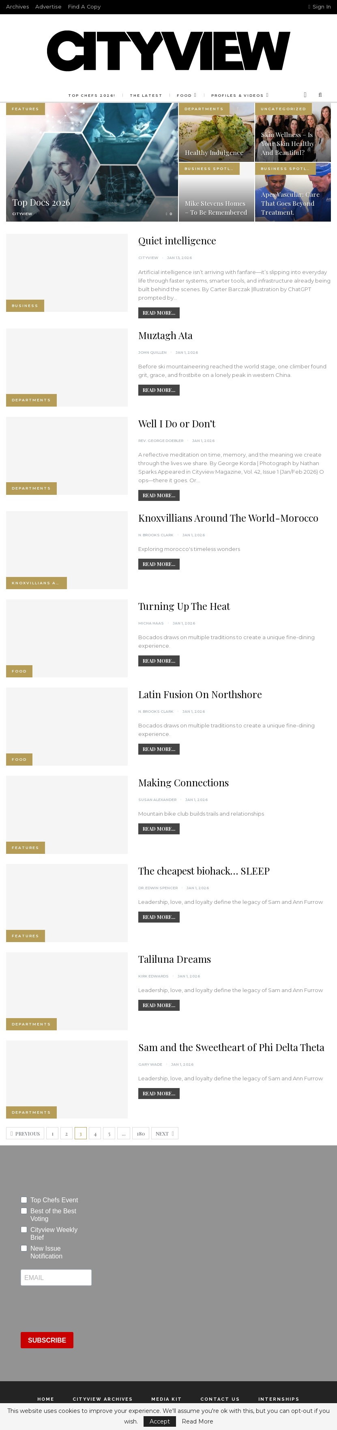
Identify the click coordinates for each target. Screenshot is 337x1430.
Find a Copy (84, 6)
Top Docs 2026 (41, 202)
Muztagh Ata (165, 335)
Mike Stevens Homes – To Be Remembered (216, 207)
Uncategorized (283, 109)
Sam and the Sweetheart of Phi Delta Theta (231, 1046)
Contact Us (220, 1399)
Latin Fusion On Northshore (200, 694)
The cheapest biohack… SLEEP (204, 870)
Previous (25, 1133)
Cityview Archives (103, 1399)
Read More (197, 1421)
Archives (17, 6)
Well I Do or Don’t (176, 423)
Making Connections (183, 782)
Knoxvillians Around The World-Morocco (228, 517)
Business (25, 305)
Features (25, 109)
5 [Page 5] (109, 1133)
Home (45, 1399)
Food (166, 95)
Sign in (319, 6)
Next (165, 1133)
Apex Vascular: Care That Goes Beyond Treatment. (290, 203)
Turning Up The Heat (184, 605)
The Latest (127, 95)
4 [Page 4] (95, 1133)
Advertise (48, 6)
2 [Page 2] (66, 1133)
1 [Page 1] (53, 1133)
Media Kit (166, 1399)
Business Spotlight (212, 168)
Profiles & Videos (221, 95)
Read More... (159, 312)
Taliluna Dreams (174, 958)
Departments (204, 109)
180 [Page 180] (141, 1133)
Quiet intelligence (177, 240)
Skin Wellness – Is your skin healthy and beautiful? (287, 143)
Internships (279, 1399)
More (275, 95)
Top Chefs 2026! (72, 95)
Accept (160, 1421)
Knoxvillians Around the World (39, 583)
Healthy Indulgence (214, 152)
